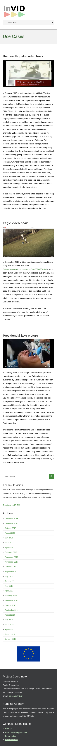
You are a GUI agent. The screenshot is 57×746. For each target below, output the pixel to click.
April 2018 (9, 547)
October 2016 (10, 605)
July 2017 (9, 576)
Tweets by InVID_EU (11, 505)
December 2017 (11, 557)
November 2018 (11, 523)
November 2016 (11, 600)
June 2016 (9, 625)
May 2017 (9, 586)
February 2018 (11, 552)
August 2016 (10, 615)
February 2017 (11, 596)
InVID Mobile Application (16, 732)
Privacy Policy (11, 739)
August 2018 (10, 533)
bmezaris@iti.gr (15, 696)
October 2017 (10, 567)
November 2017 (11, 562)
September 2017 (12, 572)
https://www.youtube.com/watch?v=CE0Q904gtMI (25, 269)
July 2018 (9, 538)
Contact (8, 729)
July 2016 (9, 620)
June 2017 (9, 581)
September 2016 (12, 610)
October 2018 (10, 528)
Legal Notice (10, 736)
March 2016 (10, 634)
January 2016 (10, 639)
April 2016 (9, 629)
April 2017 (9, 591)
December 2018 (11, 519)
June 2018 (9, 543)
